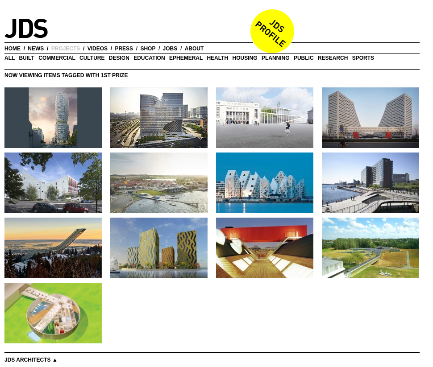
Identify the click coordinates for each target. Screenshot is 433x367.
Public (304, 58)
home (12, 48)
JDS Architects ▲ (31, 360)
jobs (170, 48)
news (36, 48)
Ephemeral (186, 58)
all (9, 58)
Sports (363, 58)
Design (119, 58)
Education (149, 58)
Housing (245, 58)
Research (333, 58)
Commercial (56, 58)
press (124, 48)
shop (147, 48)
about (194, 48)
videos (97, 48)
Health (217, 58)
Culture (91, 58)
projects (65, 48)
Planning (276, 58)
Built (26, 58)
